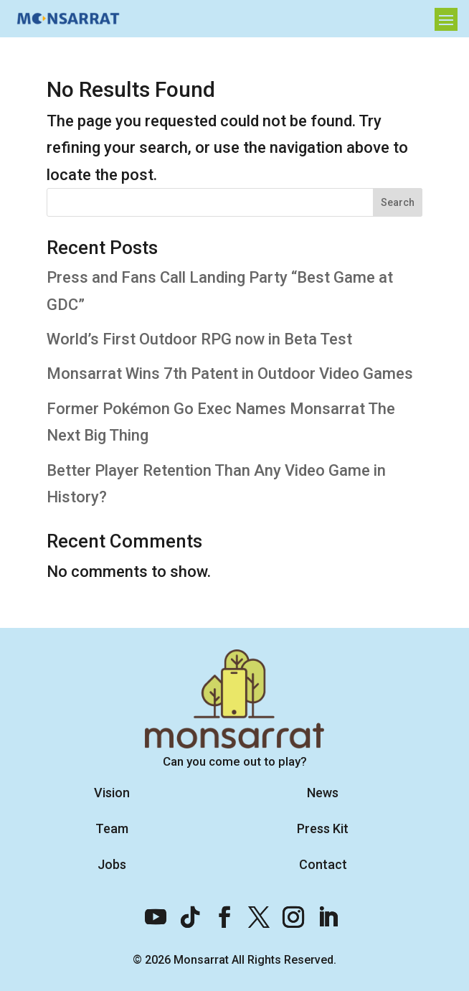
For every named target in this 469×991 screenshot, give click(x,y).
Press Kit (323, 828)
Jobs (112, 864)
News (322, 792)
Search (397, 202)
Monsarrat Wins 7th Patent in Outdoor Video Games (230, 373)
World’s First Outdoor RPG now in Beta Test (199, 339)
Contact (323, 864)
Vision (112, 792)
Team (111, 828)
